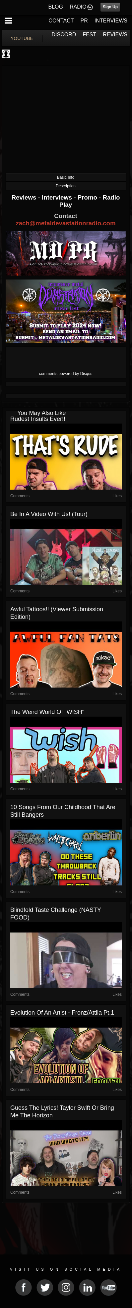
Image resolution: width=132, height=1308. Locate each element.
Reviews (25, 197)
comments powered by (66, 373)
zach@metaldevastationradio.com (65, 223)
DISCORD (64, 34)
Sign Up (110, 7)
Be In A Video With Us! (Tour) (49, 514)
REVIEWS (115, 34)
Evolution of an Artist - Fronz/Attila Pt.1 (62, 1012)
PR (84, 20)
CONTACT (61, 20)
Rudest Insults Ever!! (37, 419)
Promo (88, 197)
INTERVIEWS (111, 20)
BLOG (55, 7)
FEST (89, 34)
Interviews (58, 197)
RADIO (78, 7)
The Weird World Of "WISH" (47, 712)
